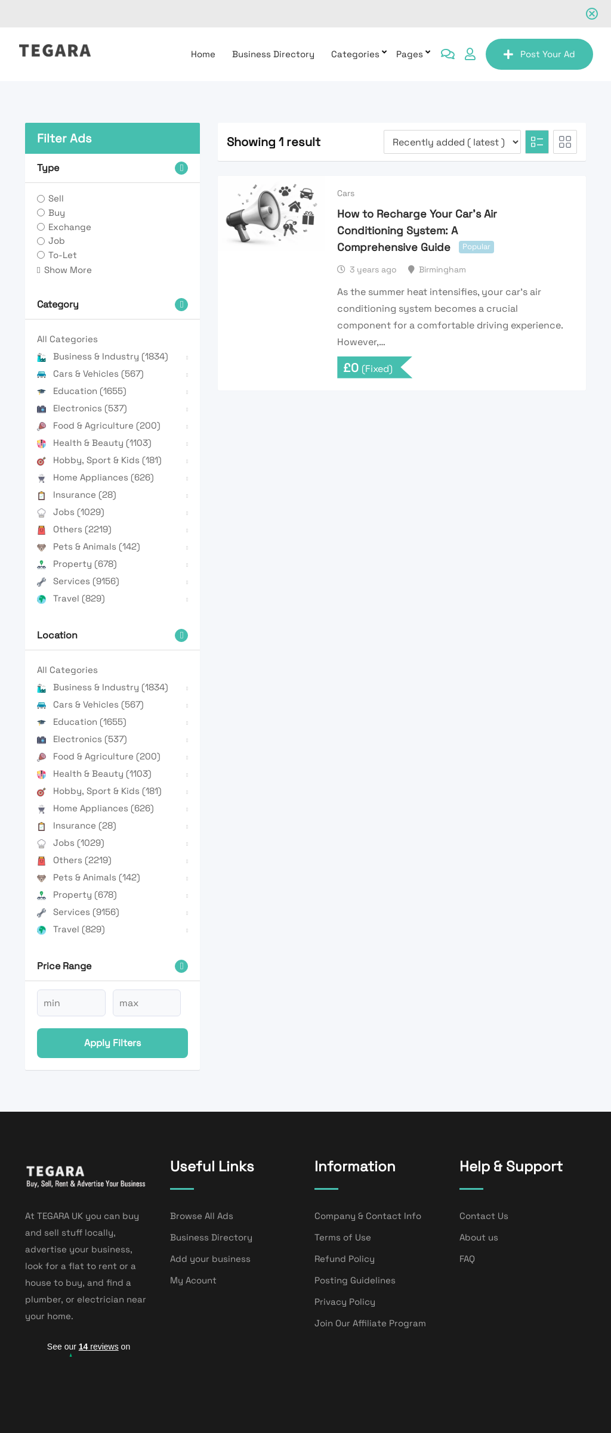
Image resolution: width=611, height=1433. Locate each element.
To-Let (62, 254)
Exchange (69, 226)
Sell (56, 198)
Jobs (70, 511)
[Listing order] (452, 142)
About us (478, 1237)
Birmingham (442, 269)
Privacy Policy (344, 1301)
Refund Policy (344, 1258)
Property (77, 563)
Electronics (82, 408)
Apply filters (112, 1043)
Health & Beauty (94, 442)
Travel (71, 598)
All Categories (67, 339)
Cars (345, 193)
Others (74, 529)
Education (81, 390)
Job (56, 240)
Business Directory (273, 54)
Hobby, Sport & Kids (99, 460)
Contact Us (483, 1215)
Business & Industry (102, 356)
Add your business (210, 1258)
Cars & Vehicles (90, 373)
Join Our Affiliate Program (370, 1323)
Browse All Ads (201, 1215)
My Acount (193, 1280)
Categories (355, 54)
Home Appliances (95, 477)
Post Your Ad (539, 54)
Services (78, 581)
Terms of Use (342, 1237)
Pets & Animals (88, 546)
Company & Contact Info (367, 1215)
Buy (56, 212)
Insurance (76, 494)
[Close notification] (592, 14)
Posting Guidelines (355, 1280)
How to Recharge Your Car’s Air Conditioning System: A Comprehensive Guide (417, 230)
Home (203, 54)
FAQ (467, 1258)
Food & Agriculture (99, 425)
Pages (409, 54)
